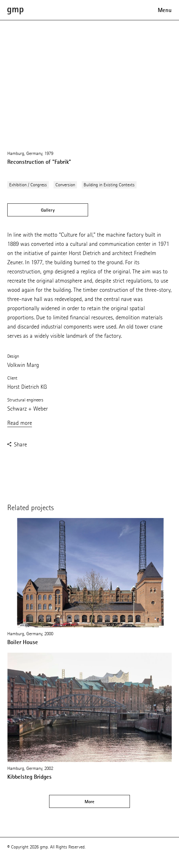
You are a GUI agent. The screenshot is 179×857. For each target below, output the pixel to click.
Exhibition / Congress (28, 185)
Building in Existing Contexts (109, 185)
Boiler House (22, 642)
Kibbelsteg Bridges (29, 776)
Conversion (65, 185)
